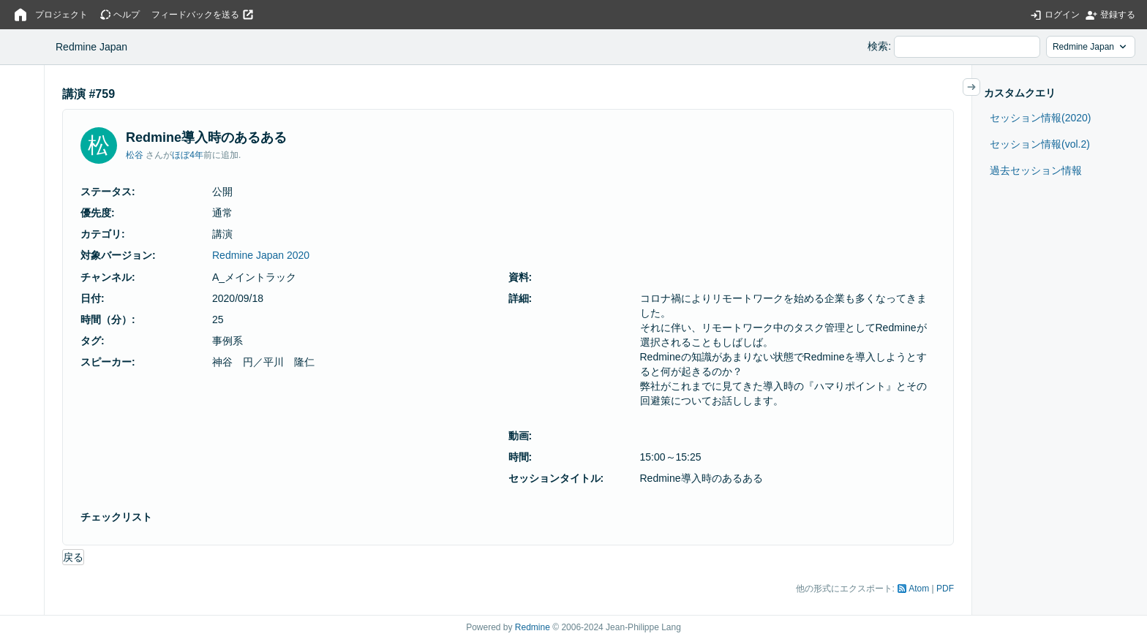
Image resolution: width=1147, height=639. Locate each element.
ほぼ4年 (187, 155)
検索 (878, 46)
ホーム (20, 14)
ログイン (1062, 15)
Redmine (532, 627)
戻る (73, 557)
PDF (945, 588)
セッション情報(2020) (1040, 118)
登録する (1117, 15)
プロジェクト (61, 15)
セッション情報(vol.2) (1040, 144)
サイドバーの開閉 (979, 87)
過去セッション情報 (1036, 170)
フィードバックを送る (195, 15)
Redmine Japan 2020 (260, 255)
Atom (919, 588)
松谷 (134, 155)
